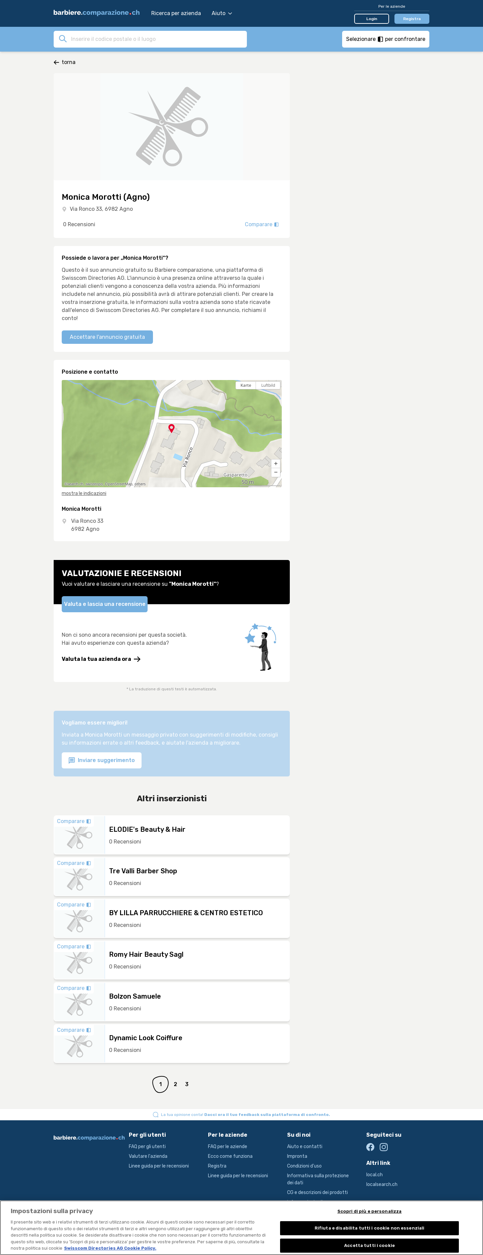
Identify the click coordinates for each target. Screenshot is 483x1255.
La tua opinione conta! (245, 1114)
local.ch (374, 1175)
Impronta (297, 1156)
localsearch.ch (381, 1184)
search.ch (75, 484)
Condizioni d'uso (304, 1166)
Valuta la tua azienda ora (101, 659)
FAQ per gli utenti (147, 1146)
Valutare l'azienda (148, 1156)
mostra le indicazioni (84, 493)
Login (371, 18)
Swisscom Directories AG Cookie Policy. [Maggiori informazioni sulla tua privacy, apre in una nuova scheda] (110, 1249)
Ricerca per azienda (176, 13)
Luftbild (268, 385)
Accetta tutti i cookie (369, 1246)
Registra (412, 18)
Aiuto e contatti (304, 1146)
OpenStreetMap (118, 484)
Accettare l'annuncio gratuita (107, 337)
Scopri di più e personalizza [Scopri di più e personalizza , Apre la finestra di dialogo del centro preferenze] (369, 1212)
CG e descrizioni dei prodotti (317, 1192)
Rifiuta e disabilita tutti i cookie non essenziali (370, 1229)
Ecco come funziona (230, 1156)
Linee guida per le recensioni (159, 1166)
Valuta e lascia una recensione (105, 604)
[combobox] (157, 39)
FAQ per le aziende (227, 1146)
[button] (275, 463)
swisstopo (94, 484)
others (140, 484)
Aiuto (222, 13)
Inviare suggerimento (101, 760)
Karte (245, 385)
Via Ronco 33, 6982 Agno (101, 209)
